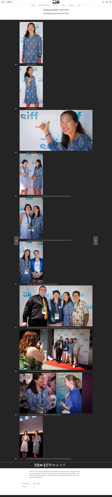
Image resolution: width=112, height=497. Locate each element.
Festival (55, 5)
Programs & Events (44, 5)
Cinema (33, 5)
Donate (9, 2)
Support (71, 5)
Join (3, 2)
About (79, 5)
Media (63, 5)
